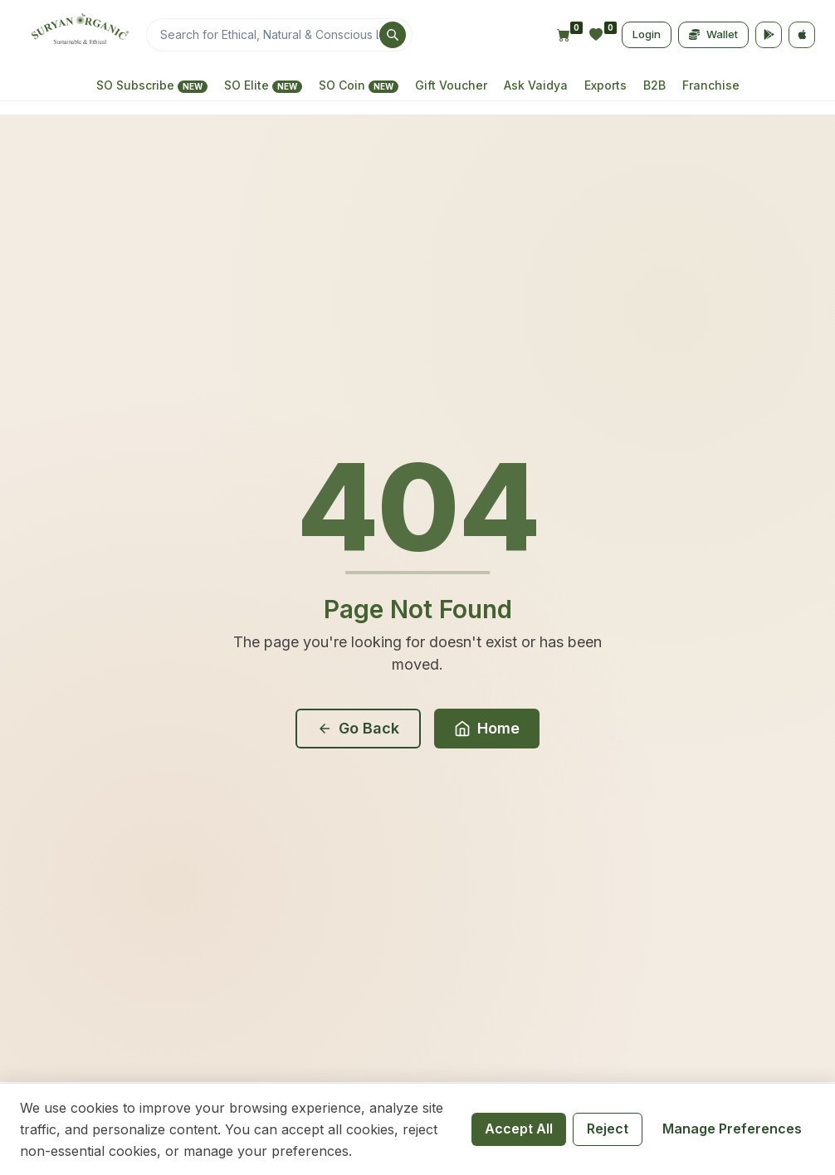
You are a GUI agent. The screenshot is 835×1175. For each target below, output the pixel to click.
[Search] (279, 34)
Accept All (519, 1128)
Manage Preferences (732, 1128)
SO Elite (263, 85)
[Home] (78, 34)
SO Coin (358, 85)
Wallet (713, 34)
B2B (654, 85)
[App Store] (802, 35)
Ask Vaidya (536, 85)
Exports (605, 85)
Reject (607, 1128)
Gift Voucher (451, 85)
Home (487, 728)
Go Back (358, 728)
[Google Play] (768, 35)
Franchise (711, 85)
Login (646, 34)
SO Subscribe (152, 85)
